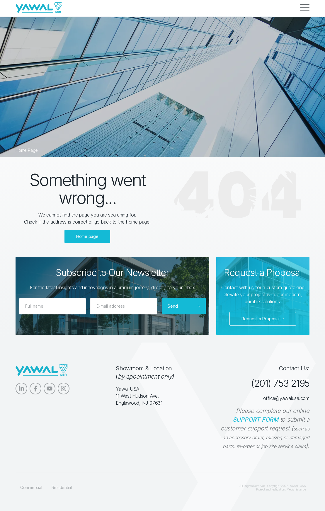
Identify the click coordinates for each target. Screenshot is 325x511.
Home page (87, 236)
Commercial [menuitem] (31, 487)
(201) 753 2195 (280, 383)
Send (173, 306)
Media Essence (296, 489)
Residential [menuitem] (62, 487)
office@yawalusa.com (286, 398)
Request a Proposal (260, 318)
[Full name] (52, 306)
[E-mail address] (123, 306)
